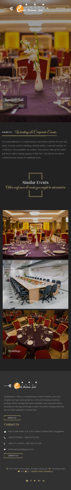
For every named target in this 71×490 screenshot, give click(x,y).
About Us (12, 418)
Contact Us (13, 456)
